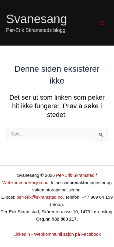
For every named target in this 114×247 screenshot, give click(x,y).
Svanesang (36, 19)
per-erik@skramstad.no (39, 197)
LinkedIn (21, 234)
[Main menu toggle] (101, 22)
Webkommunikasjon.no (25, 182)
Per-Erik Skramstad (75, 175)
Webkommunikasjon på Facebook (67, 234)
